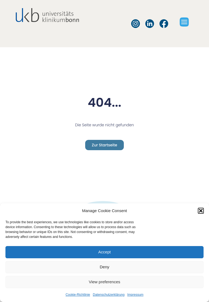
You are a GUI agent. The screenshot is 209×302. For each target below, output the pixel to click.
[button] (201, 210)
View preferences (104, 281)
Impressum (135, 295)
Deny (104, 267)
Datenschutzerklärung (109, 295)
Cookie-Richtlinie (78, 295)
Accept (104, 252)
